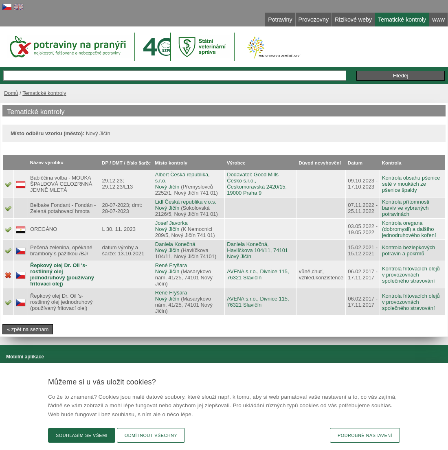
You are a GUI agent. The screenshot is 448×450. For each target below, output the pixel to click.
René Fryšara (171, 265)
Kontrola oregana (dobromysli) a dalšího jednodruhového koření (409, 229)
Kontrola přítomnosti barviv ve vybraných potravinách (405, 208)
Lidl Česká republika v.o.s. (185, 202)
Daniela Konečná (175, 244)
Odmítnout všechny (151, 435)
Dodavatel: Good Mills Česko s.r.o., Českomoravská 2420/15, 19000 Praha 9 (257, 183)
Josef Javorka (171, 223)
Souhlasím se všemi (82, 435)
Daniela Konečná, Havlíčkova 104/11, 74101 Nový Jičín (257, 250)
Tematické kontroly (44, 93)
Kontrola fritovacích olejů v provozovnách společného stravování (411, 275)
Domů (11, 93)
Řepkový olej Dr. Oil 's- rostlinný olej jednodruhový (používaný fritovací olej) (62, 274)
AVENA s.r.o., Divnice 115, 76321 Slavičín (258, 274)
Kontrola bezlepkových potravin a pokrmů (408, 250)
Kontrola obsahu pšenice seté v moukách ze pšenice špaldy (411, 184)
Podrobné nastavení (365, 435)
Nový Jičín (167, 187)
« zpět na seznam (27, 329)
